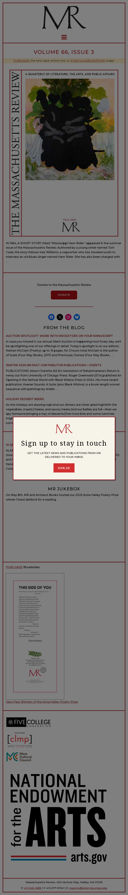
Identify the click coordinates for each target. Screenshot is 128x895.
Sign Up (64, 467)
